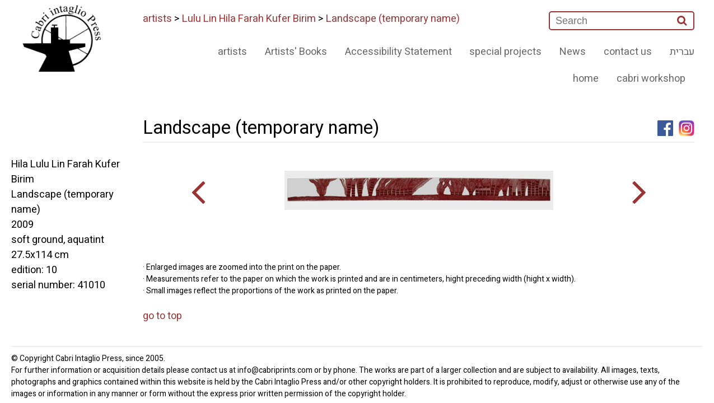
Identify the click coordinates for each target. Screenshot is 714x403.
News (572, 51)
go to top (162, 316)
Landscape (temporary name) (393, 18)
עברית (682, 51)
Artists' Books (296, 51)
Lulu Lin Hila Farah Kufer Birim (249, 18)
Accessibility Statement (398, 51)
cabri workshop (651, 78)
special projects (505, 51)
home (586, 78)
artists (157, 18)
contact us (628, 51)
